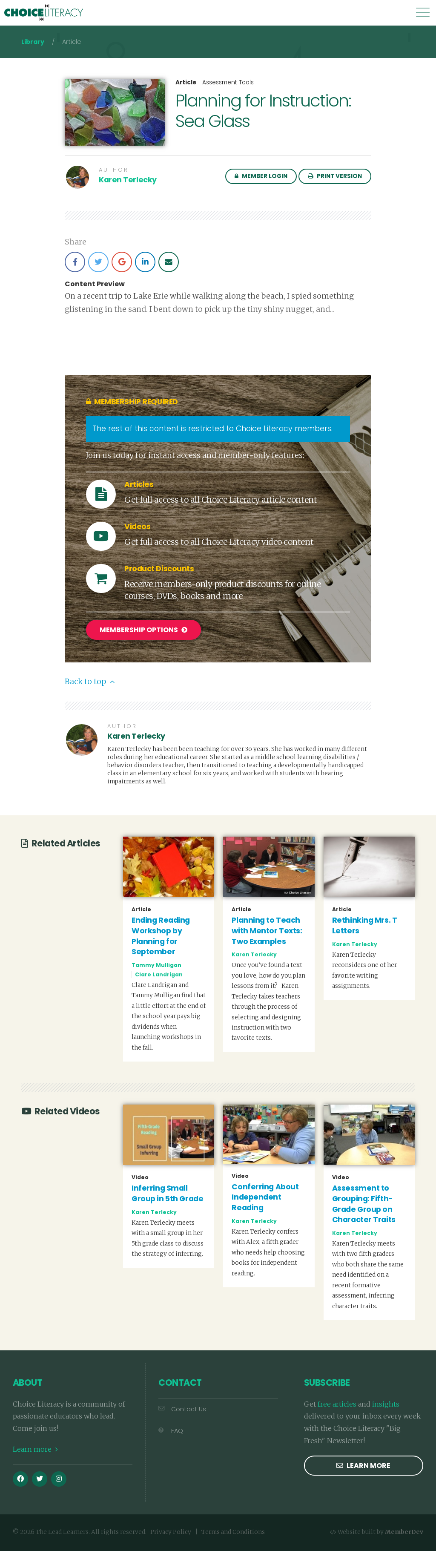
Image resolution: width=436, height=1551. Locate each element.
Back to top (90, 680)
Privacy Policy (170, 1530)
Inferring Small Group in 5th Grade (167, 1192)
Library (32, 41)
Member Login (261, 176)
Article (185, 82)
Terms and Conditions (233, 1530)
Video (140, 1176)
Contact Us (182, 1408)
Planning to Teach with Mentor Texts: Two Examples (267, 929)
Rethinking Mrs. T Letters (364, 924)
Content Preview (95, 284)
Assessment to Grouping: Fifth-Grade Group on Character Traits (364, 1202)
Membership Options (143, 630)
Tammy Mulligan (156, 963)
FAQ (170, 1429)
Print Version (335, 176)
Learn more (35, 1448)
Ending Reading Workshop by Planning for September (161, 934)
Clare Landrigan (159, 973)
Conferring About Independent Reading (265, 1195)
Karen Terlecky (128, 180)
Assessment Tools (228, 82)
